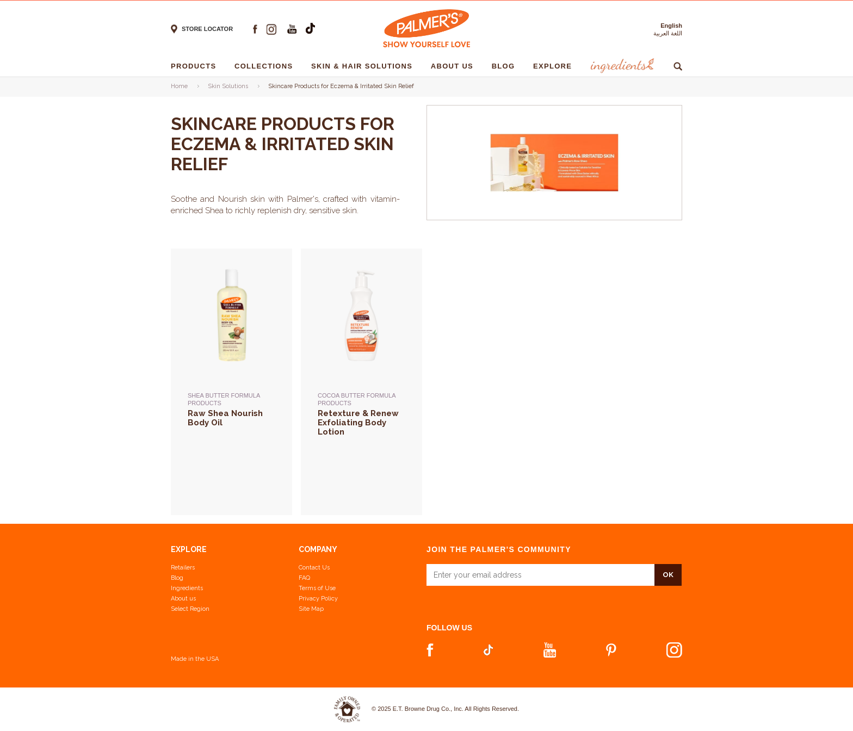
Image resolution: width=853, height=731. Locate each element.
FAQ (304, 577)
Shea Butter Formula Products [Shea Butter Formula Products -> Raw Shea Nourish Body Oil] (224, 399)
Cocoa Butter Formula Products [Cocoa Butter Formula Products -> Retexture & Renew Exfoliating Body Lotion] (356, 399)
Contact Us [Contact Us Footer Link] (314, 567)
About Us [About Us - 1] (455, 66)
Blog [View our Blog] (177, 577)
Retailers (183, 567)
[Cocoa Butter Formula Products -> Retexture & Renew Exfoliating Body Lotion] (361, 441)
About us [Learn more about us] (183, 598)
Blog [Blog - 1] (506, 66)
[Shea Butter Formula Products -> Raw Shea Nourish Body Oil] (231, 441)
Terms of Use (317, 588)
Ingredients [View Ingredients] (187, 588)
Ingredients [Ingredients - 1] (621, 66)
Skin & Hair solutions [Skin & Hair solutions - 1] (364, 66)
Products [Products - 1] (196, 66)
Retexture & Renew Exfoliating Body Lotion (358, 422)
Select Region (190, 608)
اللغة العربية (667, 33)
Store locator (207, 29)
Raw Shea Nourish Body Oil (225, 418)
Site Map (311, 608)
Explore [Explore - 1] (555, 66)
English (671, 25)
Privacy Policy (318, 598)
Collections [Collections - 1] (266, 66)
